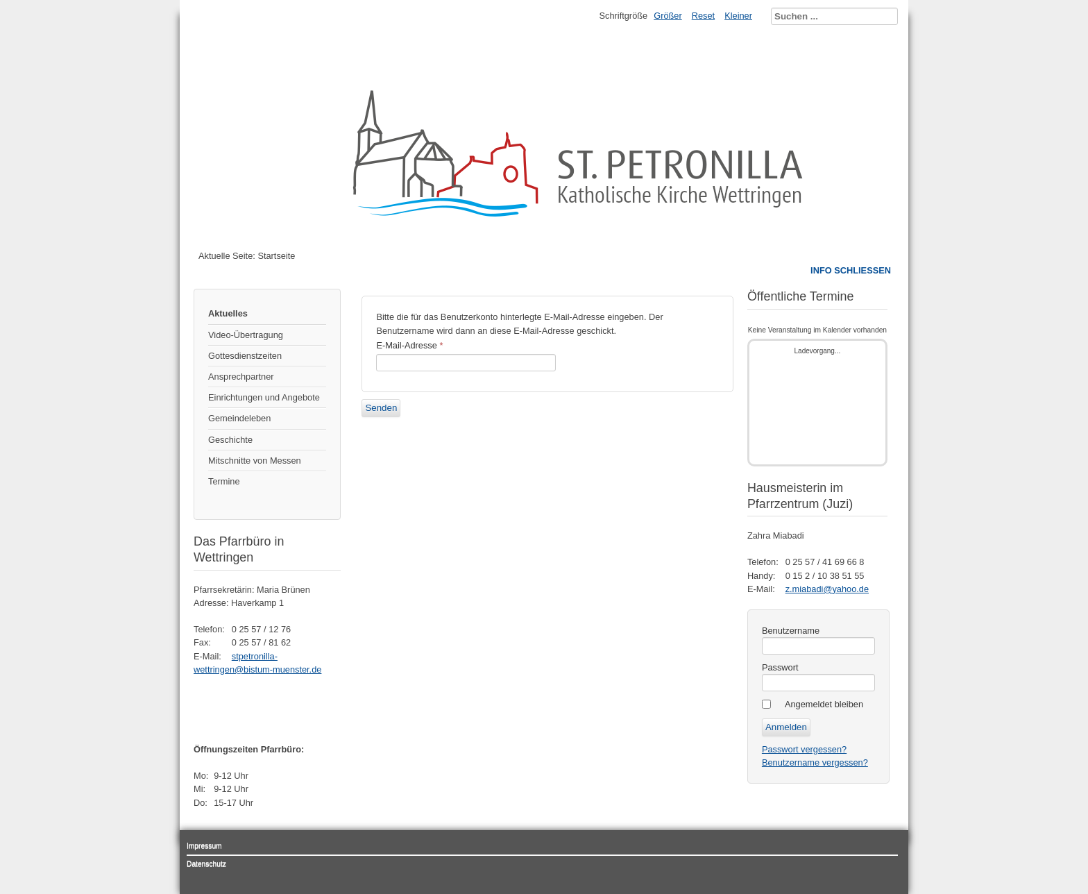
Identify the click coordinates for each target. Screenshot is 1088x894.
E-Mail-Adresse (409, 345)
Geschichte (230, 440)
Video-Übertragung (245, 335)
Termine (224, 481)
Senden (381, 408)
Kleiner (738, 15)
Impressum (204, 846)
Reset (703, 15)
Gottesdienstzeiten (245, 356)
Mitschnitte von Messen (254, 460)
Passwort (780, 667)
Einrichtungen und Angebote (264, 397)
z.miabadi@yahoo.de (827, 589)
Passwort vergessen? (804, 749)
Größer (668, 15)
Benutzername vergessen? (815, 762)
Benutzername (790, 630)
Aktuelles (228, 313)
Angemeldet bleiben (824, 704)
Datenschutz (206, 864)
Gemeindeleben (239, 418)
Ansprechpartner (241, 376)
